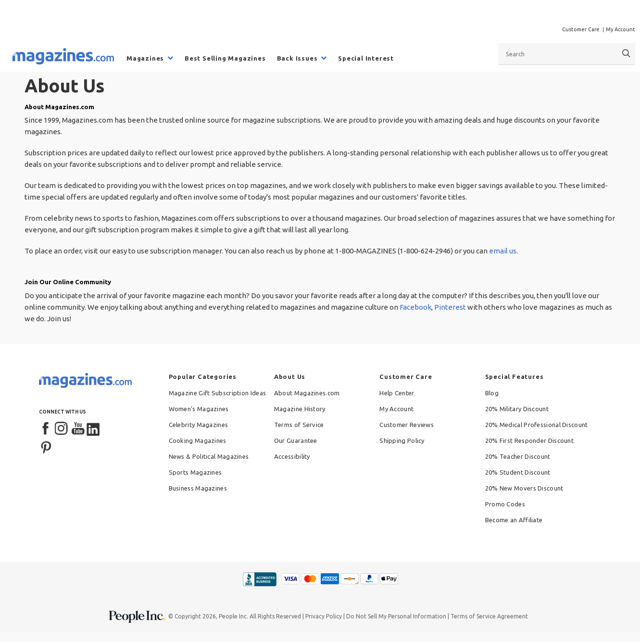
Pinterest (450, 307)
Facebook (415, 307)
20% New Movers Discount (524, 488)
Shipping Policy (402, 440)
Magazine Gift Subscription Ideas (217, 393)
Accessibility (292, 456)
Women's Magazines (199, 408)
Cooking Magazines (197, 440)
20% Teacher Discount (518, 456)
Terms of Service (299, 424)
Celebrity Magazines (198, 424)
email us (502, 251)
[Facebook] (46, 429)
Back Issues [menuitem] (297, 58)
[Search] (626, 53)
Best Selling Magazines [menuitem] (225, 58)
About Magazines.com (307, 393)
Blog (492, 393)
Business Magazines (198, 488)
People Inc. (233, 616)
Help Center (396, 393)
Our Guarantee (295, 440)
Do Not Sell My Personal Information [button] (396, 616)
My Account (620, 29)
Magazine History (300, 408)
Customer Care (581, 29)
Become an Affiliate (514, 519)
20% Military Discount (517, 408)
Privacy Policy (323, 616)
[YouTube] (78, 429)
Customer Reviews (406, 424)
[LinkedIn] (94, 429)
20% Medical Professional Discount (536, 424)
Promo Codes (505, 504)
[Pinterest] (46, 446)
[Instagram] (62, 429)
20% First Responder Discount (529, 440)
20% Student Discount (518, 472)
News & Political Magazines (209, 456)
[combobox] (566, 53)
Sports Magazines (195, 472)
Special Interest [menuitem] (366, 58)
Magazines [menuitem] (145, 58)
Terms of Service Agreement (489, 616)
